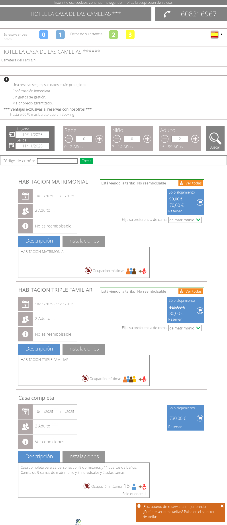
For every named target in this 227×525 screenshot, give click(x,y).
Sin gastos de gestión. (29, 97)
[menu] (216, 34)
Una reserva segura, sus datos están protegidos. (49, 84)
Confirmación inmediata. (31, 90)
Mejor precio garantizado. (32, 103)
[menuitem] (216, 34)
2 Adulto (42, 210)
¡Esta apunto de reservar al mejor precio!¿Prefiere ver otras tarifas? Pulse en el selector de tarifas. (179, 511)
